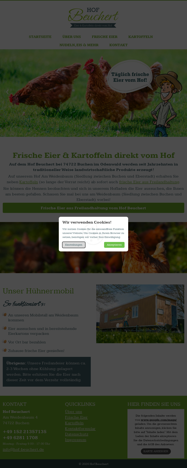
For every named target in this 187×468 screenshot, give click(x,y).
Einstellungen (73, 244)
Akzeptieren (114, 244)
